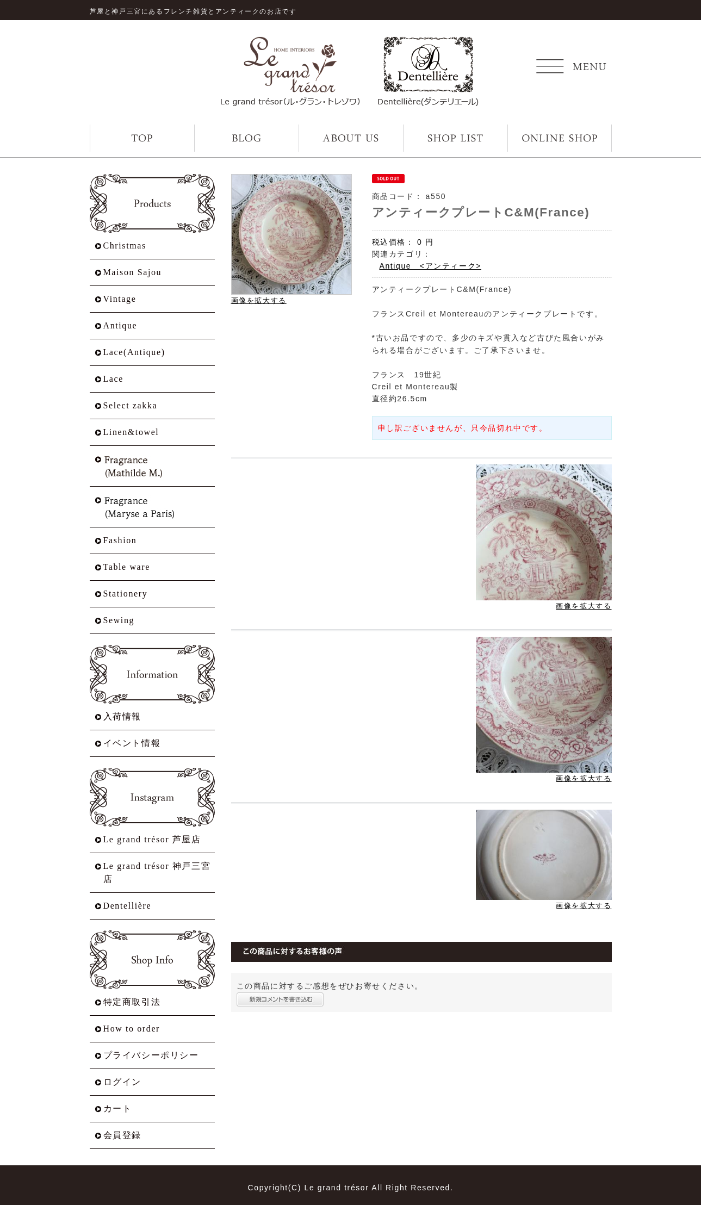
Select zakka (130, 405)
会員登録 (122, 1135)
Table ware (126, 567)
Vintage (120, 298)
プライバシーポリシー (151, 1055)
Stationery (125, 593)
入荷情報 (122, 716)
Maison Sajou (132, 272)
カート (117, 1108)
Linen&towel (131, 432)
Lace (113, 378)
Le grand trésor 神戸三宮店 (157, 872)
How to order (131, 1028)
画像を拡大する (259, 301)
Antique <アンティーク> (430, 266)
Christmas (124, 245)
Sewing (119, 620)
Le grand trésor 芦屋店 (152, 839)
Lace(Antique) (134, 352)
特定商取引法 (132, 1002)
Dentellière (127, 905)
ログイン (122, 1081)
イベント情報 (132, 743)
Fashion (120, 540)
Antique (120, 325)
